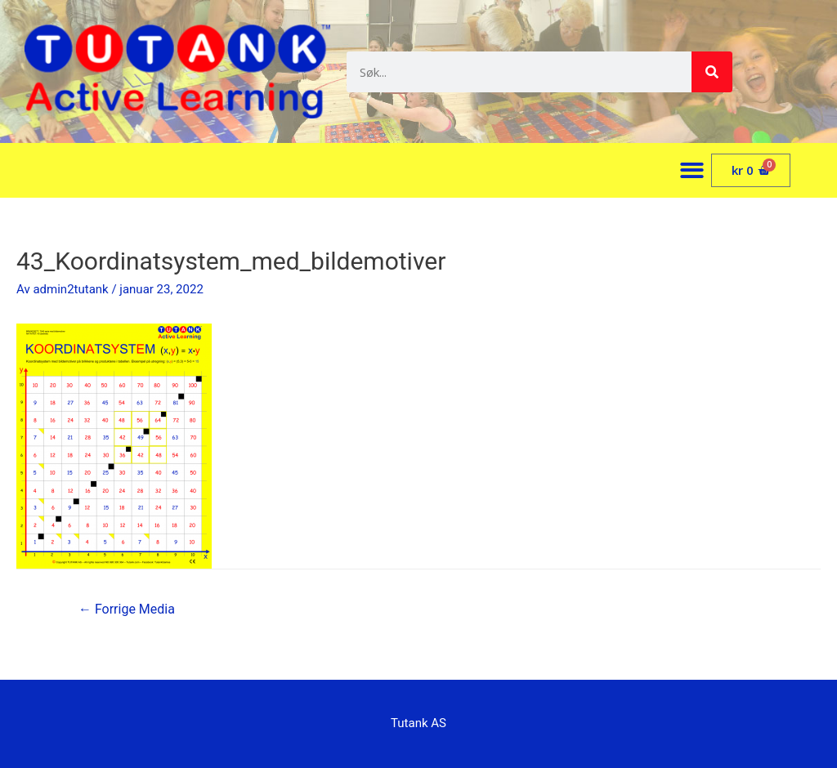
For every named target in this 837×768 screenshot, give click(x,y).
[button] (693, 170)
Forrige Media (126, 609)
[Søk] (712, 71)
